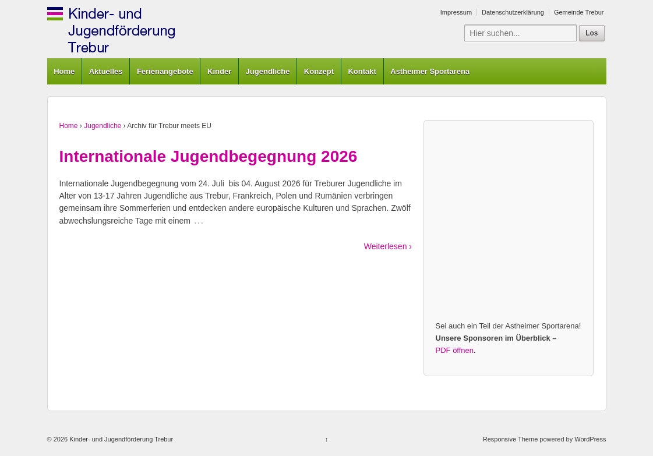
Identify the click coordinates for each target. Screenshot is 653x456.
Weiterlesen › (388, 246)
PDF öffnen (455, 350)
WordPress (590, 439)
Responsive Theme (510, 439)
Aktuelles (106, 71)
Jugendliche (268, 71)
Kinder (219, 71)
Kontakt (362, 71)
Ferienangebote (165, 71)
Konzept (319, 71)
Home (64, 71)
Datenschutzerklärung (513, 12)
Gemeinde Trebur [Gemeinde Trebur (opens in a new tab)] (579, 12)
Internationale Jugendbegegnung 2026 (208, 156)
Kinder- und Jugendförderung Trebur (120, 439)
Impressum (456, 12)
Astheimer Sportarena (430, 71)
